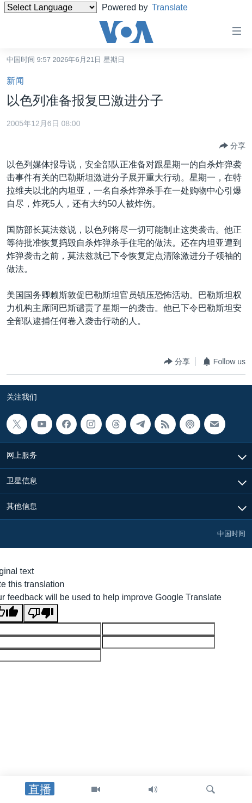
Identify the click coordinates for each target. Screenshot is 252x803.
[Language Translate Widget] (50, 7)
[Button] (232, 145)
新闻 (15, 80)
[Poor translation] (40, 613)
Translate (178, 7)
